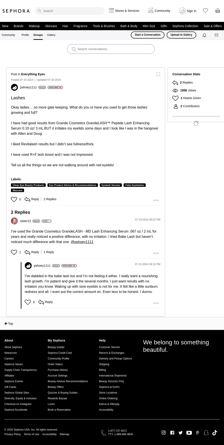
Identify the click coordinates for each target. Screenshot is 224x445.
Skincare (51, 26)
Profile (25, 35)
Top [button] (10, 323)
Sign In (191, 11)
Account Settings (57, 375)
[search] (70, 11)
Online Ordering (108, 398)
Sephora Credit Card (60, 352)
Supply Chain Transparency (20, 369)
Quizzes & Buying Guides (62, 392)
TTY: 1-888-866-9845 (120, 434)
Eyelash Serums (111, 185)
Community (8, 35)
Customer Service (109, 347)
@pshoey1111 (82, 242)
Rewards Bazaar (57, 398)
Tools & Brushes (104, 26)
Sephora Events (13, 381)
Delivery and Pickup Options (115, 358)
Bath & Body (128, 26)
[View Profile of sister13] (30, 221)
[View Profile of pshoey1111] (33, 87)
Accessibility (106, 409)
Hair (65, 26)
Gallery (51, 35)
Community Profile (58, 358)
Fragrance (81, 26)
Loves (51, 404)
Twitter (180, 432)
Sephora (16, 11)
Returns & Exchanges (111, 352)
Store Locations (108, 392)
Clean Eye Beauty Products (28, 185)
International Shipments (112, 375)
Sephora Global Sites (16, 392)
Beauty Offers (56, 387)
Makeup (34, 26)
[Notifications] (205, 35)
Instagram (163, 432)
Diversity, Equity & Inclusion (20, 398)
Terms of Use (31, 434)
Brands (18, 26)
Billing (102, 369)
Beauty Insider (56, 347)
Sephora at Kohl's (109, 387)
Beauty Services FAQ (111, 381)
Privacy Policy (12, 434)
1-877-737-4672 (117, 430)
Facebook (172, 432)
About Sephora (13, 347)
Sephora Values (13, 364)
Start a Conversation (147, 34)
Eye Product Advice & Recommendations (72, 185)
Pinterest (197, 432)
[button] (14, 199)
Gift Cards (10, 387)
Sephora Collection (185, 26)
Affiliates (9, 375)
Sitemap (64, 434)
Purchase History (58, 369)
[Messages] (216, 35)
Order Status (55, 364)
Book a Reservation (59, 409)
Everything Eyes (33, 74)
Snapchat (206, 432)
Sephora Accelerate (15, 409)
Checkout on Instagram (18, 404)
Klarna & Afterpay (109, 404)
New (5, 26)
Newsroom (10, 352)
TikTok (214, 432)
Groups (38, 35)
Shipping (104, 364)
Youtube (189, 433)
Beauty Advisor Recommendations (68, 381)
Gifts (164, 26)
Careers (9, 358)
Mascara (17, 190)
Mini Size (149, 26)
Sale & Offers (213, 26)
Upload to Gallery (181, 34)
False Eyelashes (134, 185)
